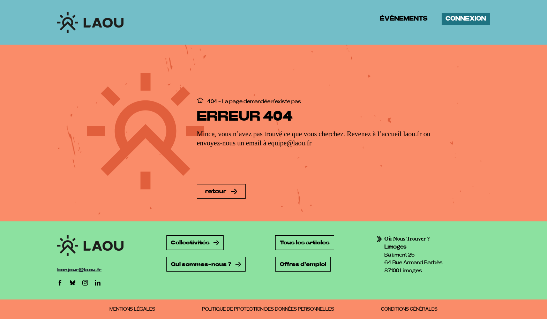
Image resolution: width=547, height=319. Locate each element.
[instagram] (85, 283)
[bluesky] (72, 283)
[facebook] (60, 283)
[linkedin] (97, 283)
